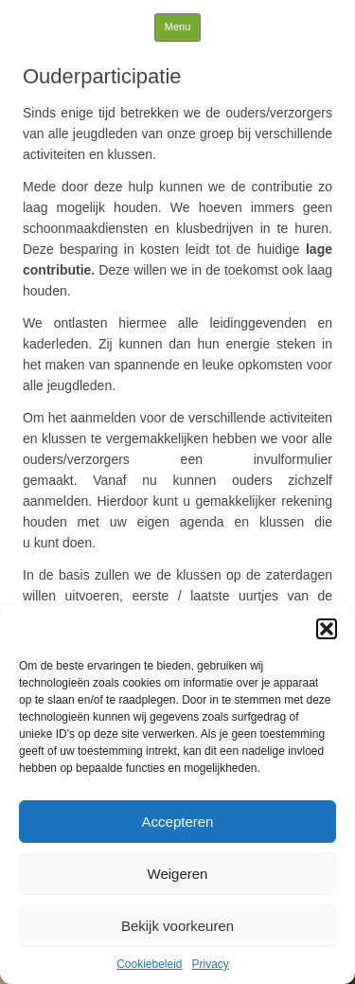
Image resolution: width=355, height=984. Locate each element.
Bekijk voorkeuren (177, 926)
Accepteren (178, 822)
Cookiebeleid (149, 964)
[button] (326, 628)
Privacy (210, 964)
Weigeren (178, 874)
